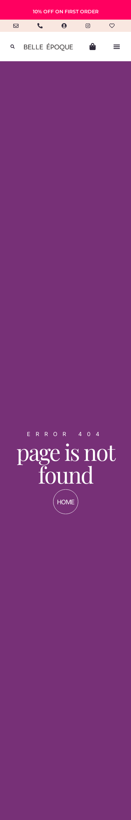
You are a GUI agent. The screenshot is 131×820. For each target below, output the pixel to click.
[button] (12, 46)
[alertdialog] (65, 10)
